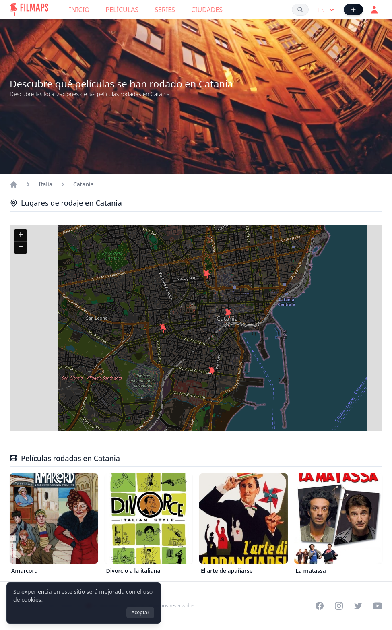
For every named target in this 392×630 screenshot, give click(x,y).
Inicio (79, 9)
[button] (212, 371)
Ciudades (207, 9)
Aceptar (140, 612)
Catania (83, 184)
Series (165, 9)
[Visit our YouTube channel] (377, 606)
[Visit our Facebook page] (319, 606)
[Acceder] (374, 9)
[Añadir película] (353, 9)
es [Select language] (327, 10)
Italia (45, 184)
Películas (122, 9)
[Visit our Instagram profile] (339, 606)
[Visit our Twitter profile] (358, 606)
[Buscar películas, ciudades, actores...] (300, 10)
